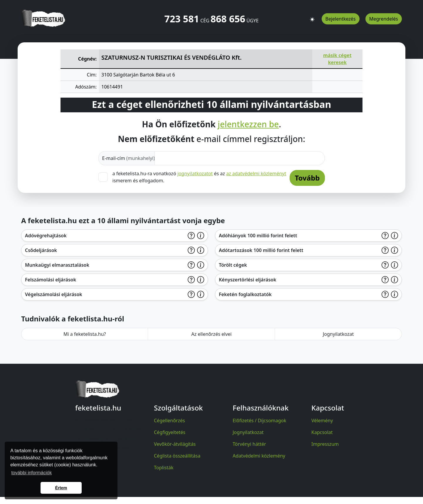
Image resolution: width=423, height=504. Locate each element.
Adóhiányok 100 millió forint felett (258, 235)
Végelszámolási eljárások (53, 294)
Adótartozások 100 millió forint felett (261, 250)
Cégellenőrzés (169, 420)
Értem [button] (61, 487)
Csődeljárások (41, 250)
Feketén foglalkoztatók (245, 294)
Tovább (307, 178)
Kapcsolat (322, 432)
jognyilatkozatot (195, 173)
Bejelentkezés (340, 19)
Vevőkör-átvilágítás (175, 444)
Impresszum (325, 444)
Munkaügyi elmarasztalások (57, 265)
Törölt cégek (233, 265)
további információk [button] (31, 472)
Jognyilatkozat (338, 334)
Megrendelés (383, 19)
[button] (312, 16)
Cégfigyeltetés (169, 432)
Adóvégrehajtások (46, 235)
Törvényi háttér (249, 444)
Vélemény (322, 420)
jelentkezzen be (248, 124)
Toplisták (164, 467)
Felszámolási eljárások (50, 279)
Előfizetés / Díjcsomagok (259, 420)
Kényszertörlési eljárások (247, 279)
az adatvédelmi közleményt (256, 173)
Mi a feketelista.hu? (84, 334)
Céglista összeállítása (177, 456)
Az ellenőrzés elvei (211, 334)
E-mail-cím (128, 158)
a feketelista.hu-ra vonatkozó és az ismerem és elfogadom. (199, 177)
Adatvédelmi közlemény (259, 456)
